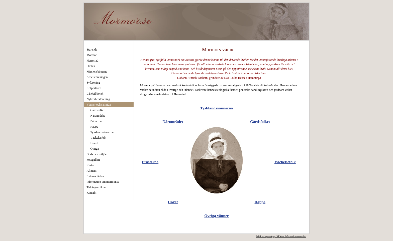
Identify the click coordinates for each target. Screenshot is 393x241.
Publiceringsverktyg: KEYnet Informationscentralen (281, 236)
